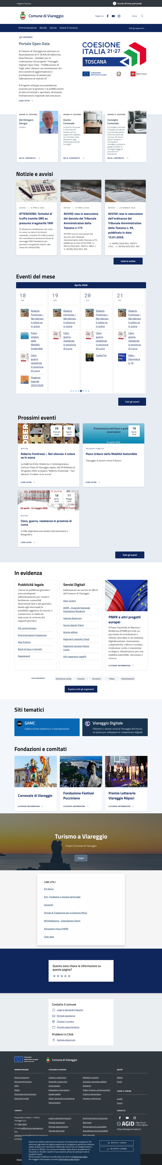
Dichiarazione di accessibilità (94, 1126)
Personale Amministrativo (25, 1094)
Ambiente (87, 1085)
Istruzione (96, 678)
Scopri (81, 858)
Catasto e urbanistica (57, 1077)
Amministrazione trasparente (95, 1118)
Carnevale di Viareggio (35, 795)
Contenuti (28, 37)
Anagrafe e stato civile (58, 1081)
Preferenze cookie (79, 1156)
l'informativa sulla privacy (68, 1159)
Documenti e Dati (21, 1098)
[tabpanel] (32, 340)
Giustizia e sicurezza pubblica (95, 1081)
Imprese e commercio (92, 1098)
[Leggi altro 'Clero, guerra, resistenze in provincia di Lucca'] (28, 542)
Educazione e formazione (59, 1090)
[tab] (71, 391)
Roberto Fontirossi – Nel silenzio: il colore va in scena (37, 318)
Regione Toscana (24, 3)
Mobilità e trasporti (91, 1077)
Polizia (111, 678)
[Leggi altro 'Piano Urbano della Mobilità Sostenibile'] (93, 482)
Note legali (87, 1122)
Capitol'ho (101, 355)
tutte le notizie (128, 261)
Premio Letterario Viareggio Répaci (122, 795)
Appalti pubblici (55, 1094)
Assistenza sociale (63, 678)
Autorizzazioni (54, 1085)
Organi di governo (21, 1077)
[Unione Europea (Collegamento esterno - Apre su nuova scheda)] (27, 1060)
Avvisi (119, 1081)
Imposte (80, 678)
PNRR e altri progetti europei (125, 619)
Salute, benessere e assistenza (62, 1098)
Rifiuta (117, 1143)
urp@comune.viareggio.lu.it (31, 1128)
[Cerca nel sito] (142, 16)
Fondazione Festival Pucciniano (78, 795)
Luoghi (120, 1098)
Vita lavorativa (55, 1102)
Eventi (119, 1103)
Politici (17, 1090)
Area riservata (89, 1135)
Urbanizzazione (127, 678)
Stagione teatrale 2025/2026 (37, 381)
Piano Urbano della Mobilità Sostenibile (37, 340)
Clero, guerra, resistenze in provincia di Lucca (37, 363)
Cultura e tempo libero (92, 1094)
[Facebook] (106, 16)
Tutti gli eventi (130, 555)
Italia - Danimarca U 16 (134, 359)
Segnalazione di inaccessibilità (95, 1130)
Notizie (120, 1077)
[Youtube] (112, 16)
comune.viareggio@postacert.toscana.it (31, 1135)
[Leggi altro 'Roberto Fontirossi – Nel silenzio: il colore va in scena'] (28, 482)
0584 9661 (22, 1124)
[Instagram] (118, 16)
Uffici (16, 1085)
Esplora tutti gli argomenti (81, 689)
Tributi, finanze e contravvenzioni (96, 1090)
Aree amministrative (23, 1081)
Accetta (116, 1149)
